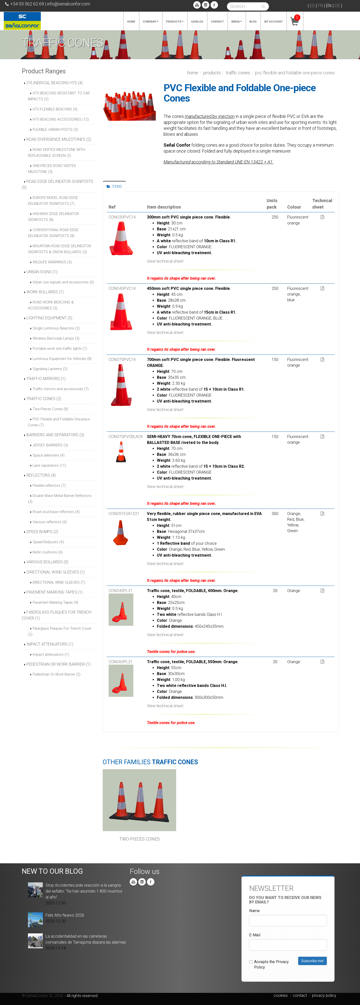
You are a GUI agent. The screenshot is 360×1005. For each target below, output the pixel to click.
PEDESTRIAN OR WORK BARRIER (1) (58, 664)
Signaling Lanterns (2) (50, 369)
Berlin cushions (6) (48, 552)
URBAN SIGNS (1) (41, 272)
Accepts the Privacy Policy (269, 964)
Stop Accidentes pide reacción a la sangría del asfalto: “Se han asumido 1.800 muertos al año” (84, 891)
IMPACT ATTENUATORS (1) (49, 644)
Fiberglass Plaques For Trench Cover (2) (59, 631)
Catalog (197, 21)
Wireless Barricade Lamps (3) (56, 338)
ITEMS (114, 187)
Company (150, 21)
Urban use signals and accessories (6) (63, 282)
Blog (253, 21)
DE (337, 5)
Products (174, 21)
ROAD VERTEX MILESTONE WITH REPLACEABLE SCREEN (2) (56, 152)
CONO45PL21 (121, 590)
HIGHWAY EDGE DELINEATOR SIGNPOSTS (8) (53, 217)
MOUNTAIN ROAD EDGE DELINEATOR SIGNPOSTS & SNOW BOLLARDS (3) (59, 249)
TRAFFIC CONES (238, 72)
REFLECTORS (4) (41, 475)
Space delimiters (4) (49, 455)
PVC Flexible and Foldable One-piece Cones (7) (59, 422)
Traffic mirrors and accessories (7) (61, 389)
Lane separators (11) (49, 465)
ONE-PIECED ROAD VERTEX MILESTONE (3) (52, 168)
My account (273, 21)
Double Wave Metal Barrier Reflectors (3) (60, 498)
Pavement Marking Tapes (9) (55, 602)
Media (236, 21)
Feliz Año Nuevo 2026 (65, 915)
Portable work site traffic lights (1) (60, 348)
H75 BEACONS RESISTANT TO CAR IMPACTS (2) (59, 96)
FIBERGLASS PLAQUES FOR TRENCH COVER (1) (56, 615)
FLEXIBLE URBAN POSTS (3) (55, 129)
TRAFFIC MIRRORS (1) (46, 378)
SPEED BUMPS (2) (42, 531)
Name (254, 910)
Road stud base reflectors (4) (56, 512)
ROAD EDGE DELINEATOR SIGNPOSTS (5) (57, 184)
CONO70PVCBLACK (126, 436)
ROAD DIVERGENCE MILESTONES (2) (58, 139)
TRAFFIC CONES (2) (43, 398)
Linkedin (205, 5)
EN (329, 5)
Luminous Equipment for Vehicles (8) (62, 358)
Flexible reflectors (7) (49, 485)
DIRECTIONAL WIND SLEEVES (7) (59, 582)
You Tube (197, 5)
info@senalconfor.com (68, 3)
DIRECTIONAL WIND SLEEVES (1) (55, 572)
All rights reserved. (82, 995)
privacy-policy (324, 995)
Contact (217, 21)
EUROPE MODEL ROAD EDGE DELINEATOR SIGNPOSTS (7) (53, 200)
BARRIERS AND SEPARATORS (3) (55, 435)
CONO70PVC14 (122, 359)
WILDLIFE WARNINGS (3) (52, 262)
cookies (281, 995)
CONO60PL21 (121, 661)
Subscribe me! (312, 961)
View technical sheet (165, 261)
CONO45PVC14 (122, 288)
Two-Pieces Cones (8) (50, 409)
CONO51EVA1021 (124, 513)
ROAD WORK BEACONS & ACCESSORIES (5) (51, 305)
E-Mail (254, 935)
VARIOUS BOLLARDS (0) (47, 562)
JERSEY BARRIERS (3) (50, 445)
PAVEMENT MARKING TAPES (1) (54, 592)
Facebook (214, 5)
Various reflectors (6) (50, 522)
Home (131, 21)
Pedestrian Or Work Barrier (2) (56, 674)
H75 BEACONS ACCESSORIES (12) (61, 119)
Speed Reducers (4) (48, 542)
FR (320, 5)
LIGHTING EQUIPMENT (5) (49, 318)
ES (312, 5)
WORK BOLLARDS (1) (45, 292)
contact (300, 995)
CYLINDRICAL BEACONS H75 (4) (54, 83)
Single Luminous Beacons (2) (56, 328)
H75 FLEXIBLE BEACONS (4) (55, 109)
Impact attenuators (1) (51, 654)
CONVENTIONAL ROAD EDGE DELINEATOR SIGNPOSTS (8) (53, 233)
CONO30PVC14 (122, 217)
